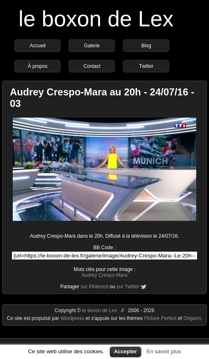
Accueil (38, 46)
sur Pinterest (94, 287)
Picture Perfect (160, 318)
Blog (146, 46)
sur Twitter (127, 287)
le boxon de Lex (96, 19)
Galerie (92, 46)
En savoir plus (163, 351)
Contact (92, 66)
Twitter (146, 66)
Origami (192, 318)
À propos (37, 66)
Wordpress (73, 318)
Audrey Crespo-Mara (104, 275)
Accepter (125, 351)
